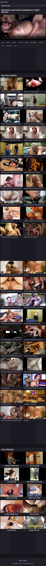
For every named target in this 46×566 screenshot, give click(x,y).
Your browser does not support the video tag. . (23, 27)
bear (3, 45)
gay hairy (9, 45)
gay (3, 42)
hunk (15, 45)
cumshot (20, 42)
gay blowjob (33, 42)
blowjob (41, 42)
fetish (26, 42)
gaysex (8, 42)
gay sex (14, 42)
